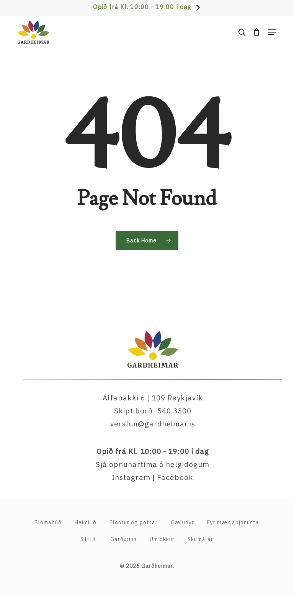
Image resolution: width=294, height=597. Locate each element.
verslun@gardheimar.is (152, 423)
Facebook (175, 477)
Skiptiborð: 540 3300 (152, 410)
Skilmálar (200, 539)
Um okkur (162, 539)
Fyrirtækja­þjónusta (233, 522)
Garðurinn (123, 539)
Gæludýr (182, 522)
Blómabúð (48, 522)
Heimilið (85, 522)
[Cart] (256, 32)
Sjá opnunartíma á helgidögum (152, 464)
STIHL (88, 539)
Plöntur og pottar (133, 522)
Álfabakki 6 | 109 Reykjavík (153, 397)
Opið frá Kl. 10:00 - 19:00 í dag (142, 7)
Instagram (131, 477)
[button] (272, 32)
